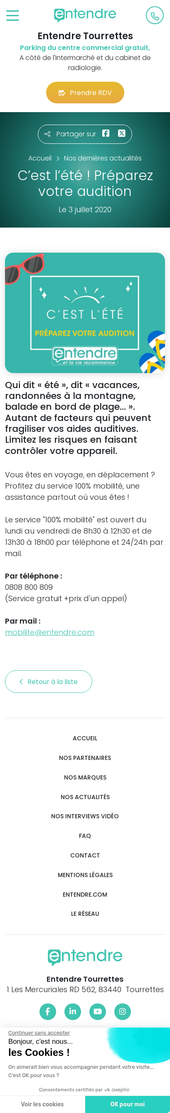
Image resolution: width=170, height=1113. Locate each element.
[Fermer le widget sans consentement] (37, 1033)
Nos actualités (85, 797)
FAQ (85, 836)
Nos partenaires (85, 758)
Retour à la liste (48, 682)
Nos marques (85, 777)
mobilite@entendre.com (49, 632)
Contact (85, 855)
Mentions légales (85, 875)
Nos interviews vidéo (85, 816)
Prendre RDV (85, 93)
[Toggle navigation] (12, 16)
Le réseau (85, 913)
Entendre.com (85, 894)
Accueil (85, 738)
